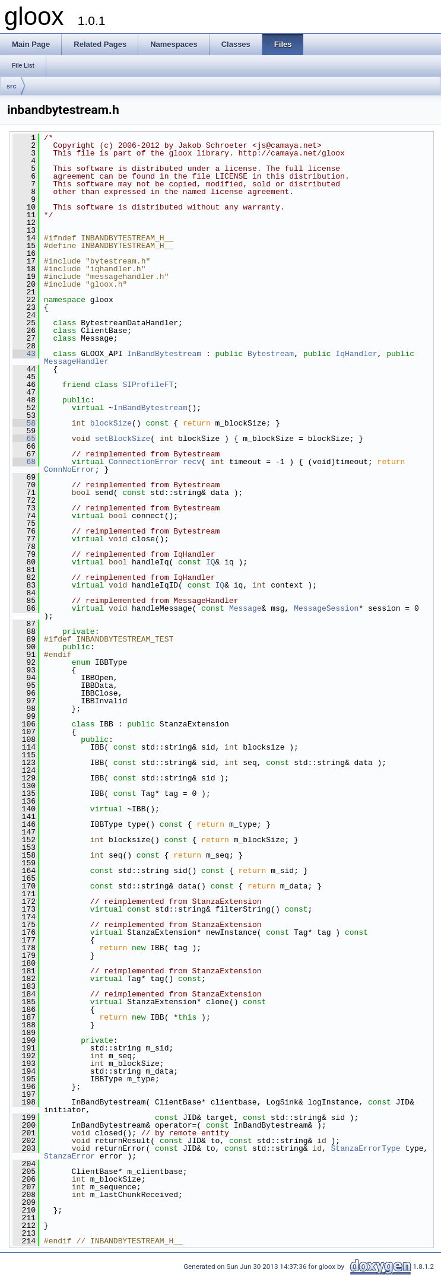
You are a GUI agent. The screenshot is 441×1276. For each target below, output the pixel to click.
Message (245, 608)
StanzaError (69, 1156)
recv (192, 461)
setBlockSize (123, 438)
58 (24, 423)
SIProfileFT (147, 384)
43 (24, 353)
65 (24, 438)
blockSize (111, 423)
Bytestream (271, 353)
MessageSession (326, 608)
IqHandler (356, 353)
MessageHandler (76, 361)
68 (24, 461)
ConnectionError (143, 461)
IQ (210, 562)
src (12, 86)
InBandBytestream (164, 353)
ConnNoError (69, 469)
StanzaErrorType (366, 1148)
